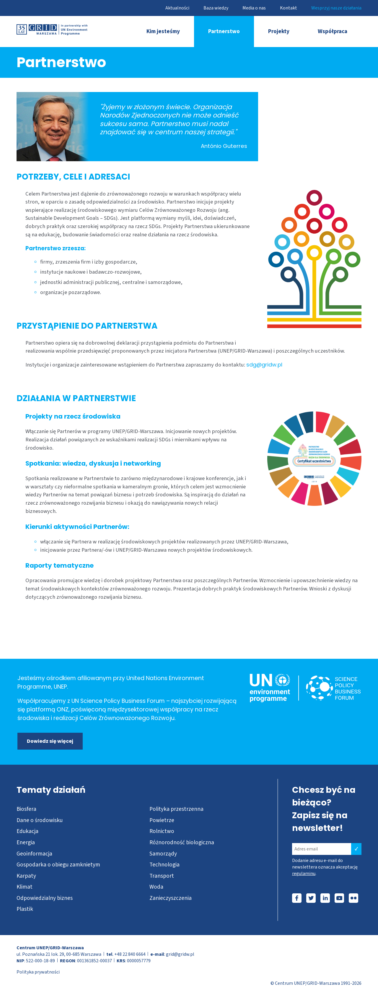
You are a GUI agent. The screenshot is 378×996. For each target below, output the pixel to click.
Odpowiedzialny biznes (45, 898)
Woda (156, 887)
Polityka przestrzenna (176, 809)
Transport (161, 876)
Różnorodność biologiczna (181, 842)
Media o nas (254, 8)
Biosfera (26, 809)
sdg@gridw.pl (264, 364)
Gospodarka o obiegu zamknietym (58, 865)
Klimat (24, 887)
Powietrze (161, 820)
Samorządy (163, 854)
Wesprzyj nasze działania (336, 8)
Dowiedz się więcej (50, 741)
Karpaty (26, 876)
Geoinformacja (34, 854)
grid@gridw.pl (180, 954)
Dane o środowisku (40, 820)
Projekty (278, 31)
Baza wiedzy (215, 8)
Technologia (164, 865)
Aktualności (177, 8)
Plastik (25, 909)
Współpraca (332, 31)
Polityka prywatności (38, 972)
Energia (26, 842)
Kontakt (288, 8)
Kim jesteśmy (163, 31)
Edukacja (27, 831)
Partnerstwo (224, 31)
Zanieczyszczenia (170, 898)
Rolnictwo (161, 831)
